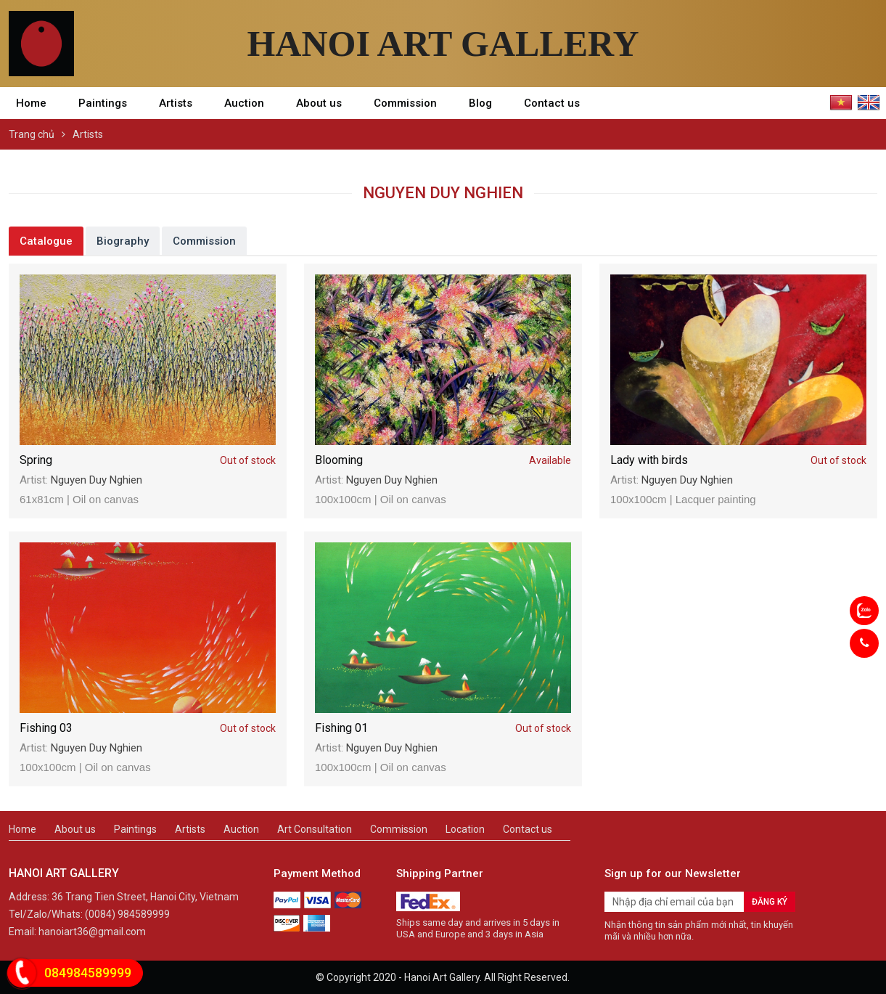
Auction (244, 103)
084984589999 (87, 972)
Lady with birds (738, 460)
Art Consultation (314, 829)
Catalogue (46, 241)
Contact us (552, 103)
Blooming (443, 460)
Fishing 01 (443, 729)
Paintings (102, 103)
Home (31, 103)
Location (465, 829)
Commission (405, 103)
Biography (123, 241)
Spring (148, 460)
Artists (175, 103)
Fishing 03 (148, 729)
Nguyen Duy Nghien (96, 479)
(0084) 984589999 (127, 914)
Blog (480, 103)
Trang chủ (31, 134)
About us (319, 103)
